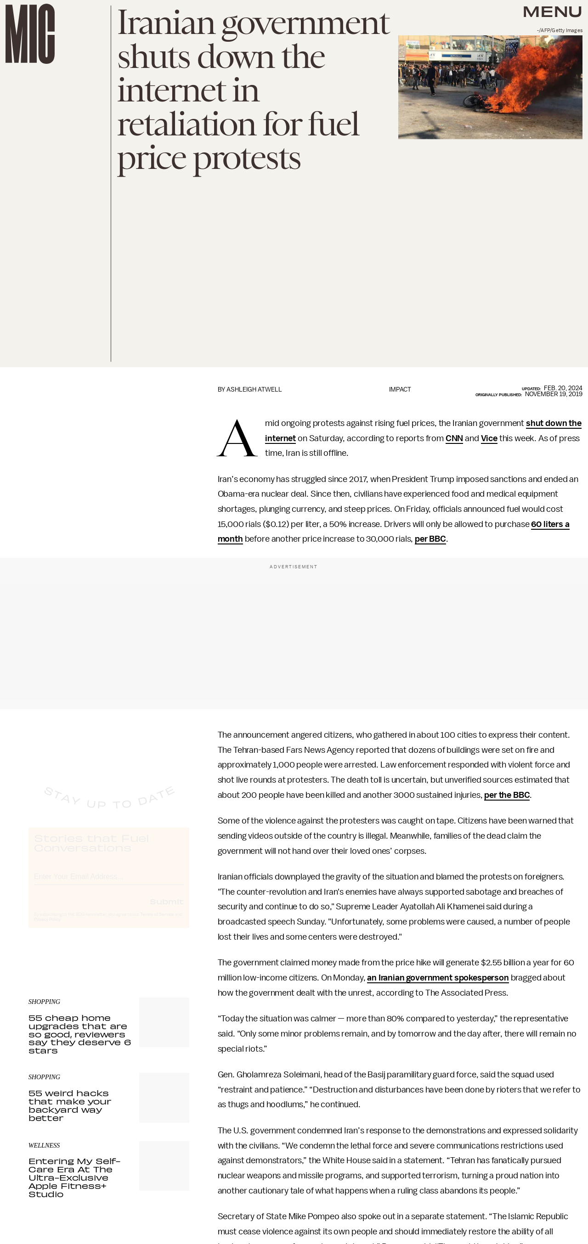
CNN (455, 438)
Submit (167, 909)
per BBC (430, 539)
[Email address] (109, 883)
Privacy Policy (47, 927)
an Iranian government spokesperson (438, 977)
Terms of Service (157, 922)
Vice (489, 438)
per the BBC (507, 795)
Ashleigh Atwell (254, 389)
